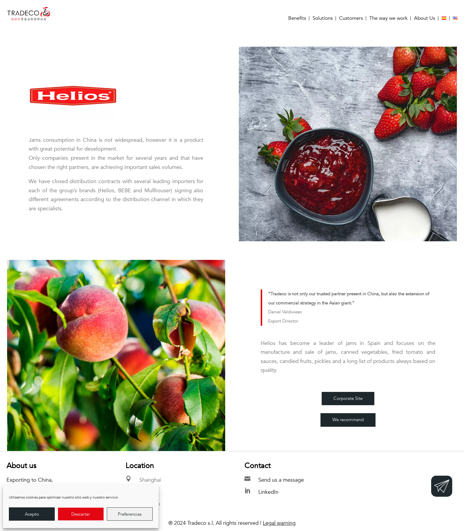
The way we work (388, 18)
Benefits (297, 18)
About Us (424, 18)
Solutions (322, 18)
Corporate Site (348, 398)
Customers (351, 18)
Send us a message (281, 480)
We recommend (348, 420)
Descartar (80, 514)
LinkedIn (268, 492)
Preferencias (129, 514)
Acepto (32, 514)
